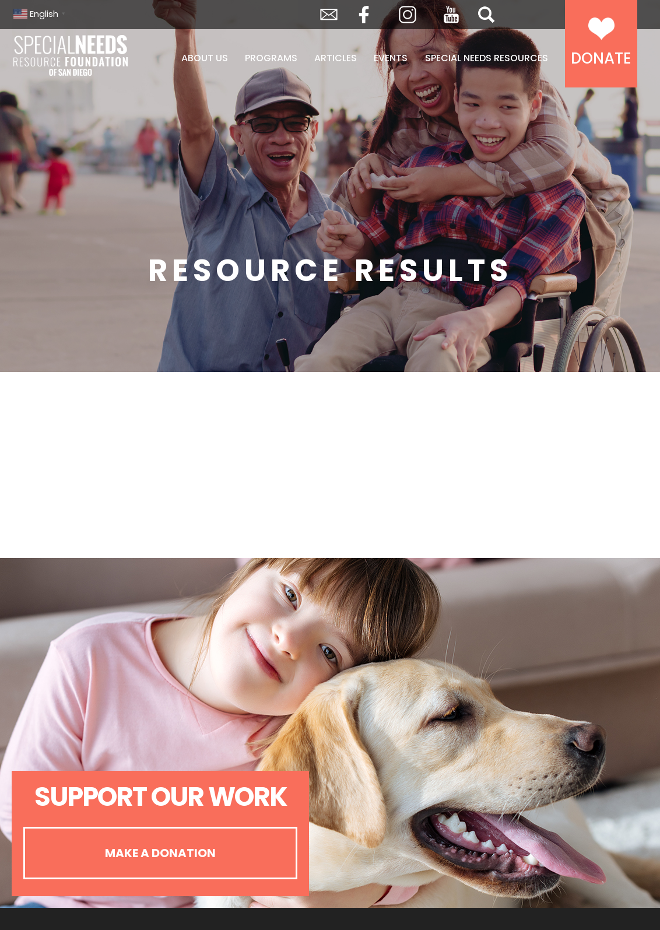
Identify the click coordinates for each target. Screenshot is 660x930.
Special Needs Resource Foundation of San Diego (71, 55)
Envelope (329, 14)
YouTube (451, 14)
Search (486, 14)
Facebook (364, 14)
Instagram (407, 14)
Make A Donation (160, 853)
